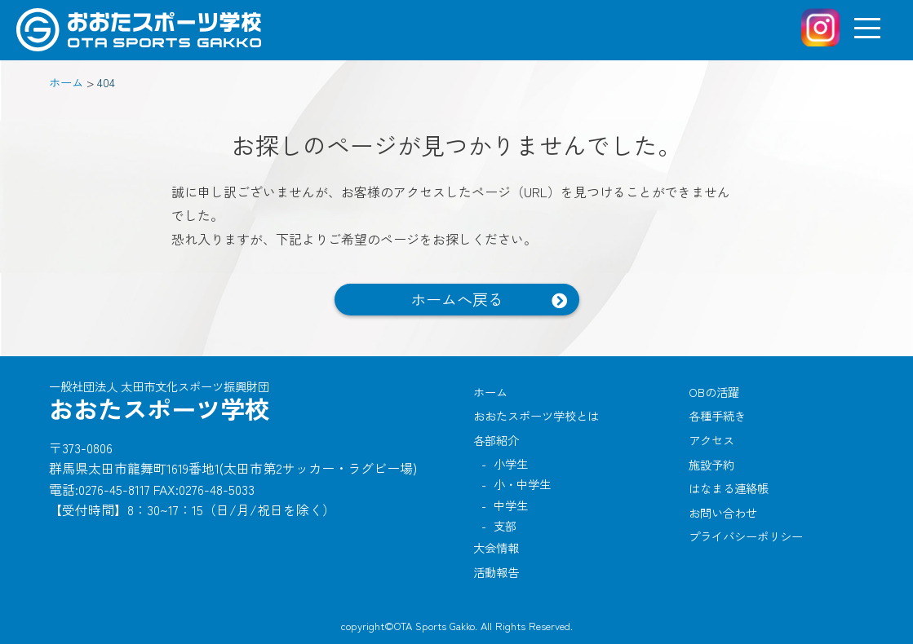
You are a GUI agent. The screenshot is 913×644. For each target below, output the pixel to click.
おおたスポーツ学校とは (536, 415)
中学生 (511, 505)
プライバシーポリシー (746, 536)
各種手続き (717, 415)
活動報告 (496, 571)
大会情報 (496, 547)
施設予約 (711, 464)
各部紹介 (496, 439)
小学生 (511, 463)
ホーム (490, 391)
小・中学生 (522, 483)
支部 (505, 525)
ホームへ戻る (456, 299)
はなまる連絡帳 (729, 487)
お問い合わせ (723, 512)
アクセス (711, 439)
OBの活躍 (714, 391)
